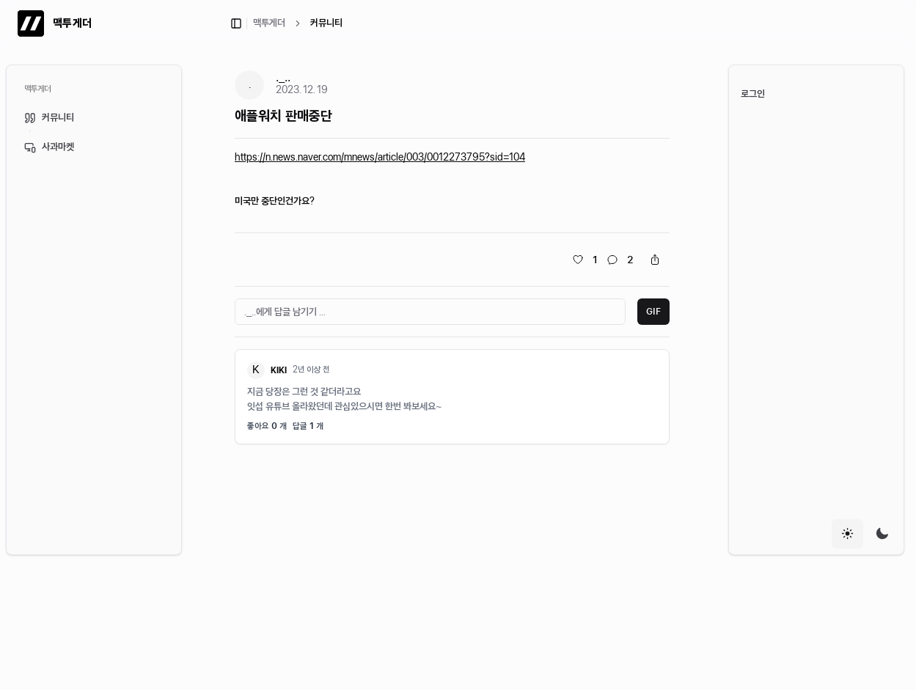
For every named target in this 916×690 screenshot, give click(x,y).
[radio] (847, 533)
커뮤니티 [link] (326, 23)
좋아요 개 (267, 426)
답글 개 (308, 426)
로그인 (753, 94)
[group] (865, 533)
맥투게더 (269, 23)
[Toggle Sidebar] (188, 310)
